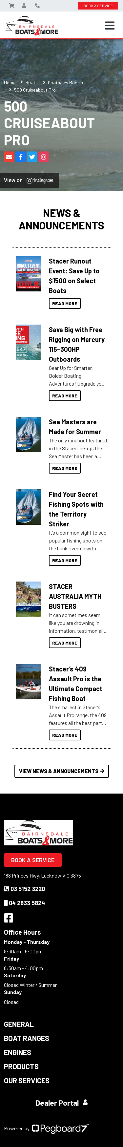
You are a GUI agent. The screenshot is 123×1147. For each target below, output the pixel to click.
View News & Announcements (61, 771)
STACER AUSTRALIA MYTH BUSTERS (75, 596)
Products (21, 1066)
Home (9, 82)
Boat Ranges (26, 1038)
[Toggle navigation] (110, 25)
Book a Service (32, 859)
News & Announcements (61, 219)
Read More (64, 303)
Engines (17, 1052)
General (19, 1024)
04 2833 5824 (24, 902)
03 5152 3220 (24, 888)
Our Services (27, 1080)
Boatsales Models (65, 82)
